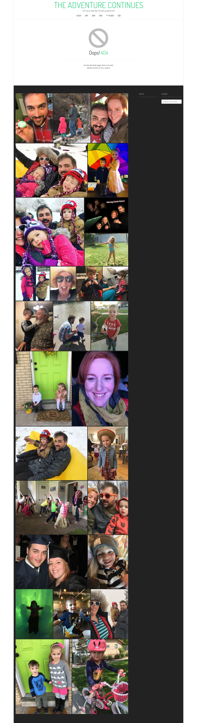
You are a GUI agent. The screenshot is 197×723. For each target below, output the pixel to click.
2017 (86, 16)
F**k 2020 (110, 16)
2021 (119, 16)
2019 (100, 16)
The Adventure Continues (98, 5)
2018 (93, 16)
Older (79, 16)
